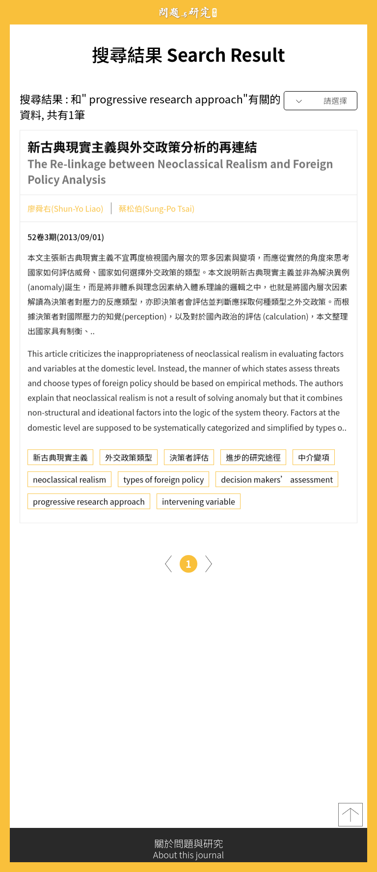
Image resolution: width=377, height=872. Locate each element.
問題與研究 (188, 12)
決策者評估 (189, 460)
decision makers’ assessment (277, 482)
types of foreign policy (163, 482)
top (350, 817)
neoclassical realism (69, 482)
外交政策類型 (128, 460)
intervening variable (198, 504)
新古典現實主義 (60, 460)
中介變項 (313, 460)
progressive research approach (89, 504)
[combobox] (320, 101)
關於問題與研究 (188, 849)
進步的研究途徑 (253, 460)
